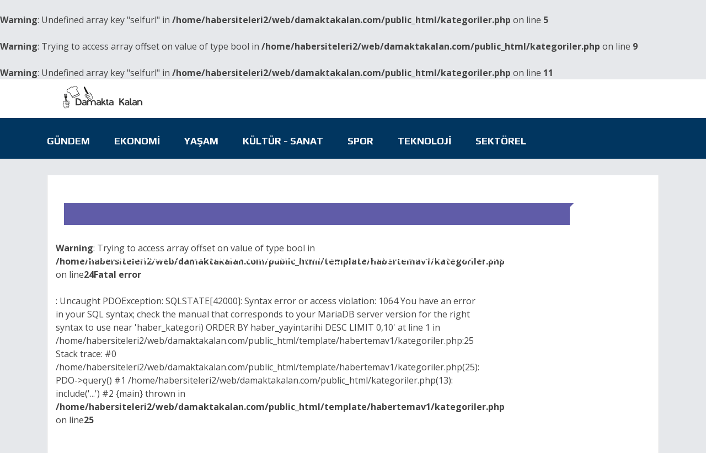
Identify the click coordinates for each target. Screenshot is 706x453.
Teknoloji (424, 141)
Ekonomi (137, 141)
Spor (360, 141)
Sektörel (500, 141)
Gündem (68, 141)
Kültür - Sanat (283, 141)
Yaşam (201, 141)
